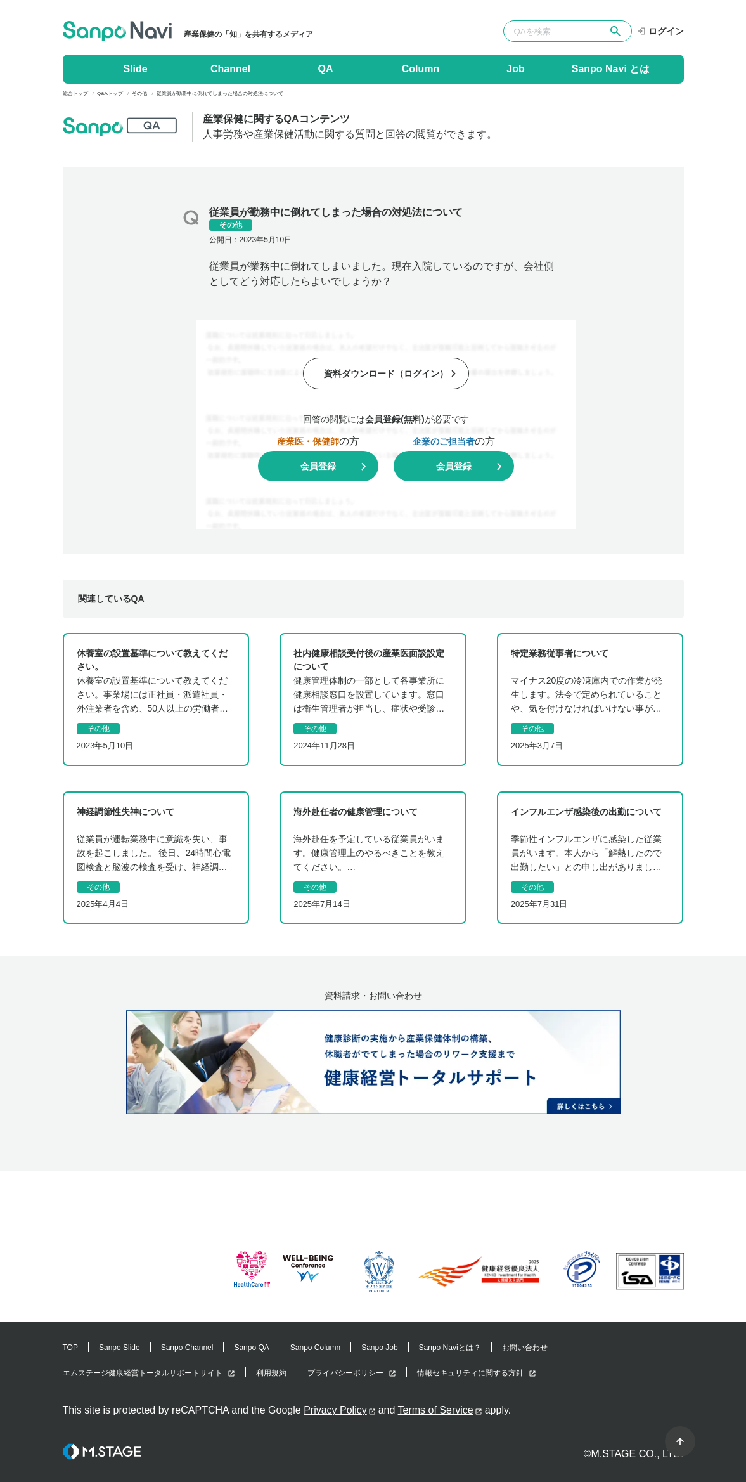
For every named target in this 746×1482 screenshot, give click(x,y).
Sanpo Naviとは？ (450, 1347)
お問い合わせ (525, 1347)
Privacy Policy (335, 1410)
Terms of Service (435, 1410)
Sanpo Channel (187, 1347)
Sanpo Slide (119, 1347)
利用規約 (271, 1372)
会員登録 (318, 466)
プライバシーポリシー (345, 1372)
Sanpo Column (315, 1347)
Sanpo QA (251, 1347)
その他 (230, 225)
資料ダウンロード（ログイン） (386, 373)
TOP (70, 1347)
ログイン (660, 31)
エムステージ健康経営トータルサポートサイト (142, 1372)
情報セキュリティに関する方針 (470, 1372)
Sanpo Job (379, 1347)
